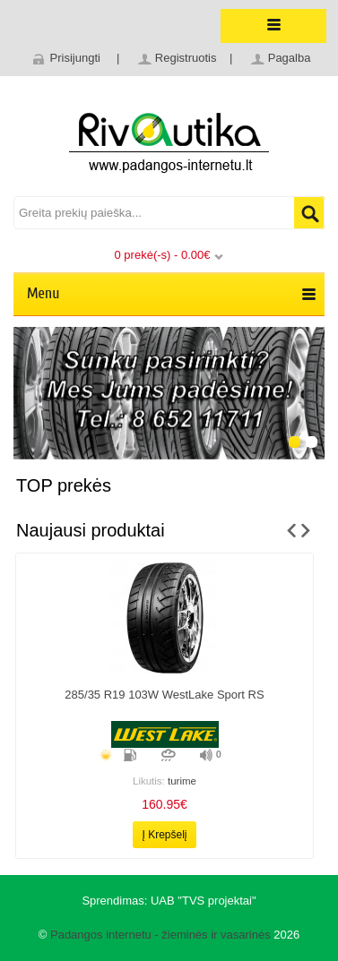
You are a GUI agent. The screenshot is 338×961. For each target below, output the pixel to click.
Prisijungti (75, 57)
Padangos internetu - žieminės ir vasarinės (160, 934)
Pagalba (289, 57)
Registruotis (186, 57)
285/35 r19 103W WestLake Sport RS (164, 694)
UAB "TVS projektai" (203, 900)
